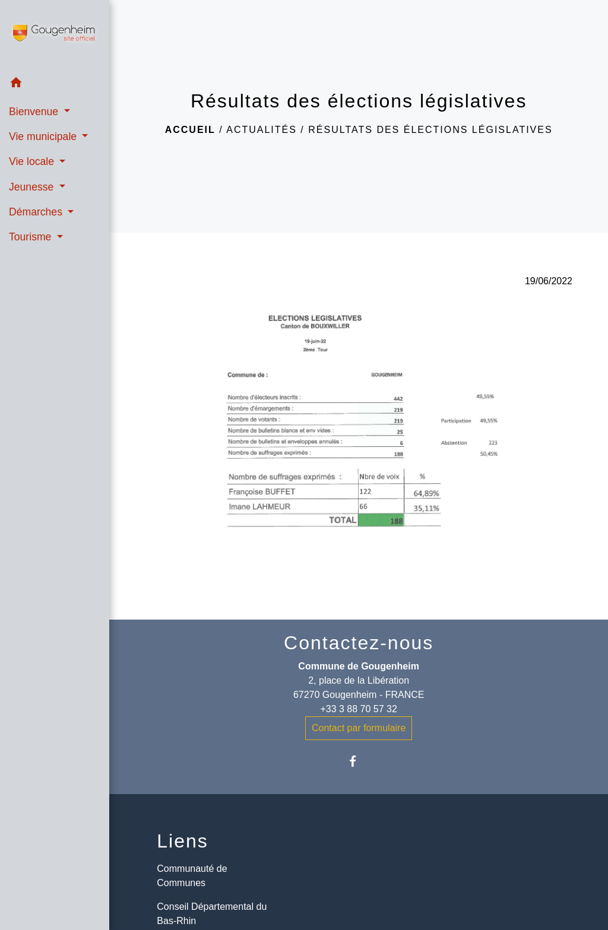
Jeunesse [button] (32, 187)
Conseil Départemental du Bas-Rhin (212, 914)
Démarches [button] (37, 212)
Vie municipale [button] (44, 136)
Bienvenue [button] (35, 112)
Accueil (190, 130)
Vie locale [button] (33, 161)
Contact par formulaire (359, 728)
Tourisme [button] (31, 237)
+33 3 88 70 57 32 (358, 709)
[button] (54, 85)
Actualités (261, 130)
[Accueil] (54, 35)
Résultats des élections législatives (430, 130)
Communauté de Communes (192, 876)
